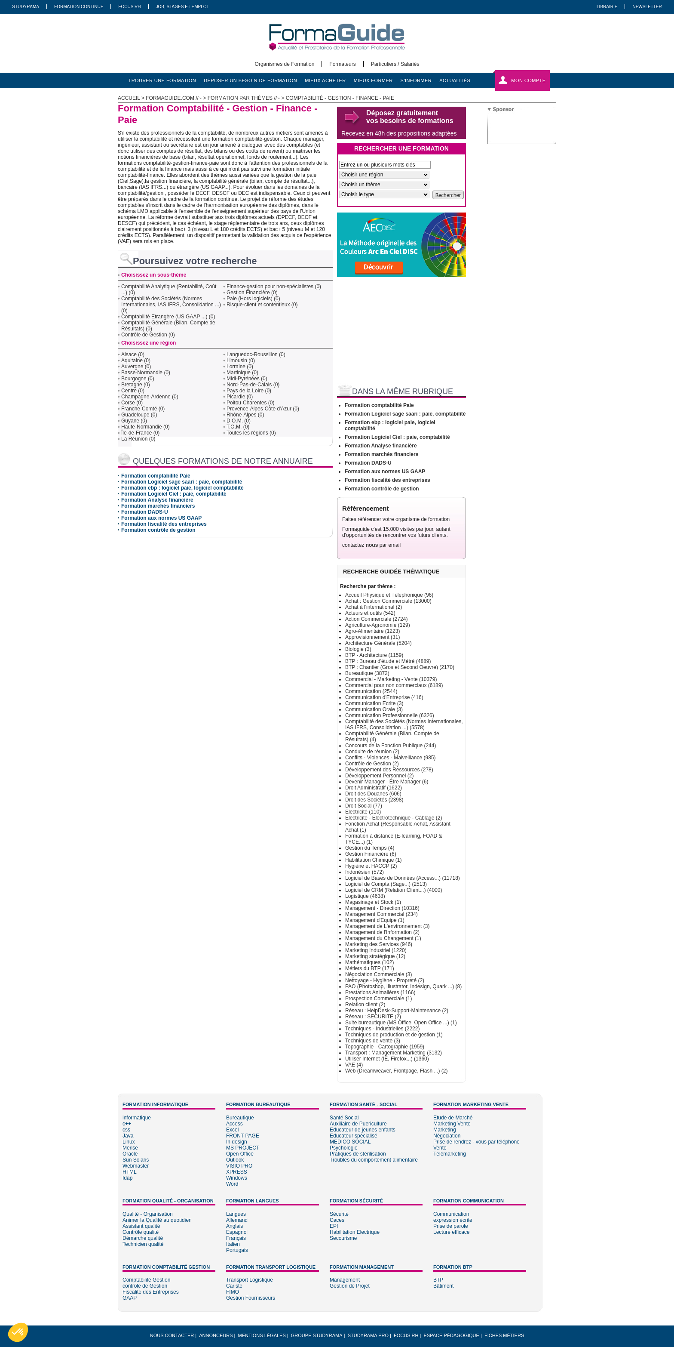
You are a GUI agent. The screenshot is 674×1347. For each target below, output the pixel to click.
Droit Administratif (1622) (373, 788)
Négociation (446, 1136)
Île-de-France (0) (140, 433)
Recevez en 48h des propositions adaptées (399, 133)
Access (234, 1124)
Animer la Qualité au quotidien (157, 1220)
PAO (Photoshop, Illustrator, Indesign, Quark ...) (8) (403, 986)
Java (128, 1136)
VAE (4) (354, 1065)
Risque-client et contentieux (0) (262, 305)
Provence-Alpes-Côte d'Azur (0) (263, 409)
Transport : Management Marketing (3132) (393, 1053)
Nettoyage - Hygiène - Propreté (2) (384, 980)
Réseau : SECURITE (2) (373, 1017)
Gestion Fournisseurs (250, 1298)
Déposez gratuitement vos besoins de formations (409, 116)
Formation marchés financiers (158, 506)
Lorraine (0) (240, 367)
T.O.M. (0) (238, 427)
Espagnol (237, 1232)
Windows (236, 1178)
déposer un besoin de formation (250, 80)
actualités (454, 80)
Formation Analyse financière (157, 500)
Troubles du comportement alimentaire (374, 1160)
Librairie (607, 6)
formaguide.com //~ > (176, 98)
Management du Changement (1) (383, 938)
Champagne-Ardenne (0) (149, 397)
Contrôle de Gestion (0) (148, 335)
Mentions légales (262, 1335)
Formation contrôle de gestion (158, 530)
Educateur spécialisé (353, 1136)
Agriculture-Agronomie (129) (377, 625)
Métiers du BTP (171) (369, 968)
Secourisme (343, 1238)
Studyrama (25, 6)
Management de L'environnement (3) (387, 926)
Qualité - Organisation (148, 1214)
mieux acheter (325, 80)
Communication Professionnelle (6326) (389, 715)
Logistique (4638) (365, 896)
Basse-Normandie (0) (145, 373)
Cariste (234, 1286)
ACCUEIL (129, 98)
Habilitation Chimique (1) (373, 860)
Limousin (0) (241, 361)
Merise (130, 1148)
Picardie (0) (240, 397)
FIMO (232, 1292)
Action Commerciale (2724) (376, 619)
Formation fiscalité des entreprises (164, 524)
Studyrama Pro (368, 1335)
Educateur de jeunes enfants (362, 1130)
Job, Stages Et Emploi (182, 6)
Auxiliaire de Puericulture (358, 1124)
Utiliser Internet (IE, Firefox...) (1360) (387, 1059)
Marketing (444, 1130)
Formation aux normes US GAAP (161, 518)
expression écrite (452, 1220)
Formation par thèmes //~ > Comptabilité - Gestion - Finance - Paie (301, 98)
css (126, 1130)
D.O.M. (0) (239, 421)
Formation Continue (78, 6)
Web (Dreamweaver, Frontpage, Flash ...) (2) (396, 1071)
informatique (137, 1118)
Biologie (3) (358, 649)
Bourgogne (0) (137, 379)
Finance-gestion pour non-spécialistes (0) (274, 287)
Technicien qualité (143, 1244)
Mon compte (528, 80)
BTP (438, 1280)
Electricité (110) (363, 812)
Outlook (235, 1160)
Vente (440, 1148)
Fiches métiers (504, 1335)
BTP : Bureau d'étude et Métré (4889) (388, 661)
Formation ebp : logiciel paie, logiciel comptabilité (182, 488)
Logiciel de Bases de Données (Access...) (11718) (402, 878)
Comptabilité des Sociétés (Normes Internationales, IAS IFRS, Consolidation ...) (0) (171, 305)
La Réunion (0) (138, 439)
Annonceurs (216, 1335)
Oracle (130, 1154)
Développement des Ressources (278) (389, 770)
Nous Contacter (172, 1335)
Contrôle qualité (141, 1232)
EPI (334, 1226)
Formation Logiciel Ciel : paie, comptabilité (174, 494)
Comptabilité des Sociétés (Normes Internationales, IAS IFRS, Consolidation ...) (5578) (404, 724)
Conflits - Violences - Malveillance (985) (390, 758)
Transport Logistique (249, 1280)
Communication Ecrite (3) (374, 703)
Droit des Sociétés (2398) (374, 800)
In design (236, 1142)
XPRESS (236, 1172)
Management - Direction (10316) (382, 908)
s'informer (416, 80)
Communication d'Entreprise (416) (384, 697)
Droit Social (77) (363, 806)
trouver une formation (162, 80)
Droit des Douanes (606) (373, 794)
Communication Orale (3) (374, 709)
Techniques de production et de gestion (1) (394, 1035)
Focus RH (129, 6)
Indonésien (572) (364, 872)
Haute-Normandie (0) (145, 427)
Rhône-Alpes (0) (245, 415)
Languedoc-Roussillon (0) (256, 354)
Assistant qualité (141, 1226)
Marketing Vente (452, 1124)
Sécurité (339, 1214)
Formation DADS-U (144, 512)
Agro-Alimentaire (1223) (372, 631)
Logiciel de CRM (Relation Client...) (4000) (393, 890)
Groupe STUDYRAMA (317, 1335)
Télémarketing (449, 1154)
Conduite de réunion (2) (372, 752)
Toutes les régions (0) (251, 433)
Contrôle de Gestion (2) (372, 764)
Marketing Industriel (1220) (376, 950)
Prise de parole (450, 1226)
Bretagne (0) (135, 385)
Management (345, 1280)
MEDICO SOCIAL (350, 1142)
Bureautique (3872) (367, 673)
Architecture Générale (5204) (378, 643)
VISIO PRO (239, 1166)
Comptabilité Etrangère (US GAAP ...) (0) (168, 317)
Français (236, 1238)
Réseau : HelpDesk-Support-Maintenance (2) (396, 1011)
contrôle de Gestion (145, 1286)
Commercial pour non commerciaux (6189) (394, 685)
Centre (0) (132, 391)
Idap (127, 1178)
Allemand (237, 1220)
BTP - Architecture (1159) (374, 655)
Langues (236, 1214)
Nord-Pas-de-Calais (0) (253, 385)
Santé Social (344, 1118)
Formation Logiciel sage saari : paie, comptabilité (181, 482)
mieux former (373, 80)
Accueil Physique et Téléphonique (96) (389, 595)
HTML (130, 1172)
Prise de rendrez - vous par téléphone (476, 1142)
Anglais (234, 1226)
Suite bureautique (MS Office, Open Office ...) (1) (401, 1023)
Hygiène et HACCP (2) (371, 866)
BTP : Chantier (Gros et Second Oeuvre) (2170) (399, 667)
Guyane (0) (134, 421)
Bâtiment (443, 1286)
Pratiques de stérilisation (358, 1154)
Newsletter (647, 6)
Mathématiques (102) (369, 962)
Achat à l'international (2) (373, 607)
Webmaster (136, 1166)
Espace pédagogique (451, 1335)
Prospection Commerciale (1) (378, 999)
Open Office (240, 1154)
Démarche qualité (143, 1238)
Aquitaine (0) (135, 361)
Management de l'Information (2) (382, 932)
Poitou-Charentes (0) (250, 403)
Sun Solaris (136, 1160)
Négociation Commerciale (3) (378, 974)
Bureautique (240, 1118)
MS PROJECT (242, 1148)
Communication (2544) (371, 691)
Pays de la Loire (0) (249, 391)
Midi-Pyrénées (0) (247, 379)
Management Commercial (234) (381, 914)
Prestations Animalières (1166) (380, 992)
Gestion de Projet (350, 1286)
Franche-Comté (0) (143, 409)
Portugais (237, 1250)
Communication (451, 1214)
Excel (232, 1130)
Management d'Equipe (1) (374, 920)
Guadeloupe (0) (139, 415)
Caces (337, 1220)
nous (372, 545)
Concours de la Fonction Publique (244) (390, 746)
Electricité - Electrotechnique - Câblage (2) (393, 818)
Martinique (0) (242, 373)
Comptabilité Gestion (146, 1280)
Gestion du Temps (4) (370, 848)
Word (232, 1184)
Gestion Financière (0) (252, 293)
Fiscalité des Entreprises (151, 1292)
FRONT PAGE (242, 1136)
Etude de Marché (452, 1118)
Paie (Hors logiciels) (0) (253, 299)
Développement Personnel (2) (379, 776)
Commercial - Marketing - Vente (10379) (391, 679)
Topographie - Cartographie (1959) (384, 1047)
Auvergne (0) (136, 367)
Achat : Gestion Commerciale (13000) (388, 601)
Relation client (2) (365, 1005)
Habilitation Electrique (355, 1232)
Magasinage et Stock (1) (373, 902)
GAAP (130, 1298)
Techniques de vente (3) (372, 1041)
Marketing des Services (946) (378, 944)
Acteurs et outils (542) (370, 613)
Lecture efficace (451, 1232)
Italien (233, 1244)
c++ (127, 1124)
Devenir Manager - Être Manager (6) (386, 782)
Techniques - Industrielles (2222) (382, 1029)
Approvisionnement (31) (372, 637)
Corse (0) (132, 403)
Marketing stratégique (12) (375, 956)
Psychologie (344, 1148)
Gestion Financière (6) (370, 854)
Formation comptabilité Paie (155, 476)
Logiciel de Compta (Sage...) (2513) (386, 884)
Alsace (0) (132, 354)
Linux (129, 1142)
